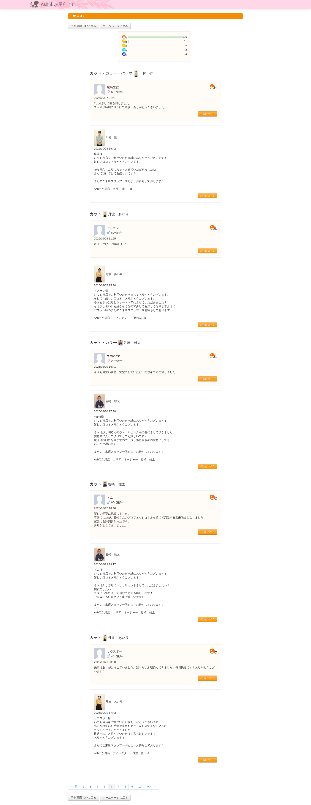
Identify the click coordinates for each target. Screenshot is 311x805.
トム (110, 497)
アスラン (113, 228)
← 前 (74, 786)
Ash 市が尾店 (58, 4)
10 (139, 786)
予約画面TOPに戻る (83, 26)
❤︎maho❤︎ (113, 356)
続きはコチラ (207, 114)
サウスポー (114, 651)
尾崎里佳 (113, 87)
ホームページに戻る (115, 26)
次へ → (151, 786)
